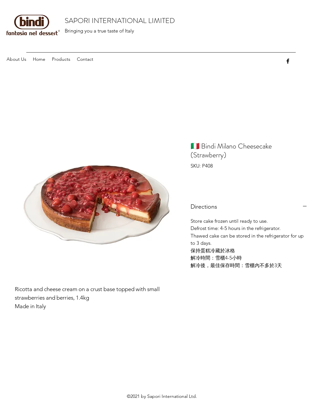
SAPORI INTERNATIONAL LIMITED (120, 20)
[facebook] (288, 61)
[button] (61, 59)
